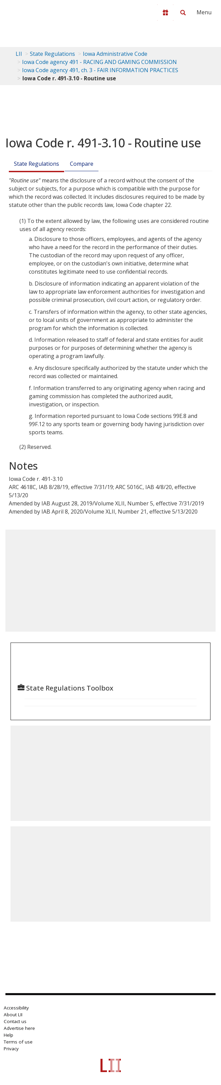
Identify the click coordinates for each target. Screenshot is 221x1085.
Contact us (15, 1021)
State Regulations (52, 54)
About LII (13, 1014)
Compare (81, 163)
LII (19, 54)
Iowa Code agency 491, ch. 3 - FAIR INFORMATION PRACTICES (100, 70)
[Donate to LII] (165, 12)
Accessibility (16, 1008)
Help (8, 1035)
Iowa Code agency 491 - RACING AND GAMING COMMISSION (99, 62)
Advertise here (19, 1028)
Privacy (11, 1049)
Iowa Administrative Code (115, 54)
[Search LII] (183, 12)
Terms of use (18, 1042)
